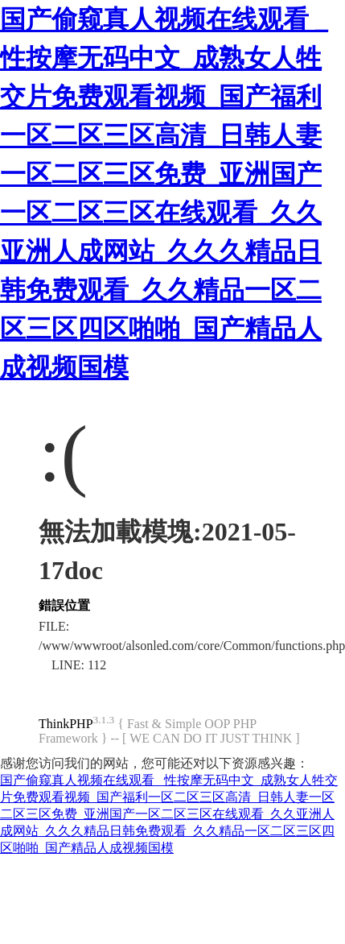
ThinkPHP (66, 724)
